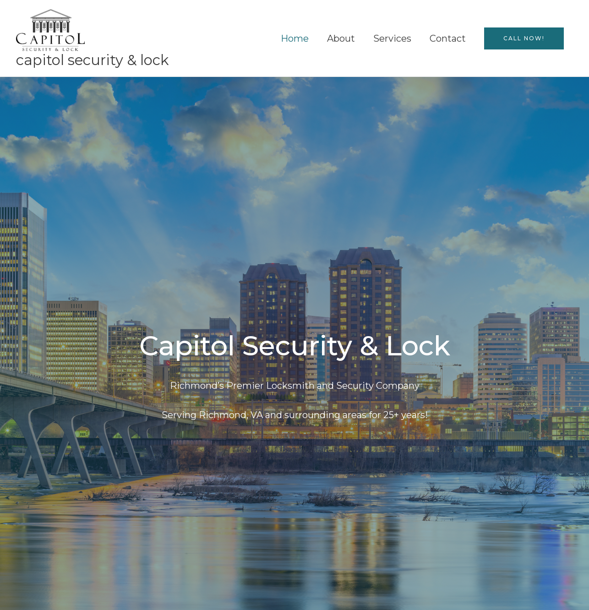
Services (392, 38)
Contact (448, 38)
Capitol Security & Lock (92, 60)
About (341, 38)
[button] (524, 38)
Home (295, 38)
